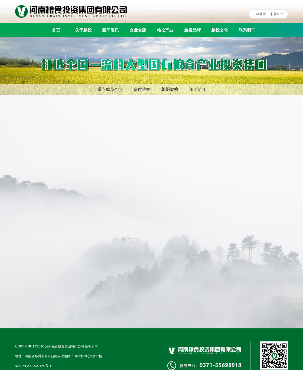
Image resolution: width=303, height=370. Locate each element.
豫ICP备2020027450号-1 (33, 366)
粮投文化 (219, 30)
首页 (56, 30)
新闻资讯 (110, 30)
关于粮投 (83, 30)
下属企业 (276, 14)
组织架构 (169, 89)
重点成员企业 (109, 89)
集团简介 (197, 89)
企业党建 (138, 30)
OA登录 (260, 14)
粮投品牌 (192, 30)
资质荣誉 (142, 89)
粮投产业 (165, 30)
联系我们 (247, 30)
